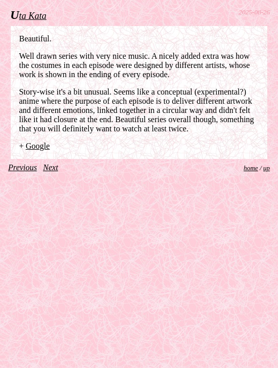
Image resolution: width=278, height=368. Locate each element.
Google (38, 146)
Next (50, 167)
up (266, 168)
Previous (22, 167)
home (251, 168)
